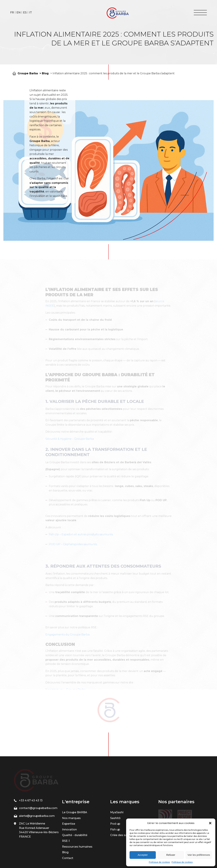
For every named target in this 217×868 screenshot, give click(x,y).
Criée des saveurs (122, 810)
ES (25, 12)
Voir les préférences (199, 854)
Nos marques (71, 793)
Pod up (115, 799)
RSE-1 (66, 816)
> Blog (44, 73)
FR (12, 12)
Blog (65, 827)
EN (18, 12)
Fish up (115, 804)
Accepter (143, 854)
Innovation (69, 804)
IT (30, 12)
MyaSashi (116, 787)
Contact (67, 833)
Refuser (170, 854)
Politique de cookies (159, 862)
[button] (210, 823)
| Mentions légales (90, 858)
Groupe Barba (28, 73)
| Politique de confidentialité (120, 858)
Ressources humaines (77, 822)
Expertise (68, 799)
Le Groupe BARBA (74, 787)
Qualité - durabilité (74, 810)
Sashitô (115, 793)
